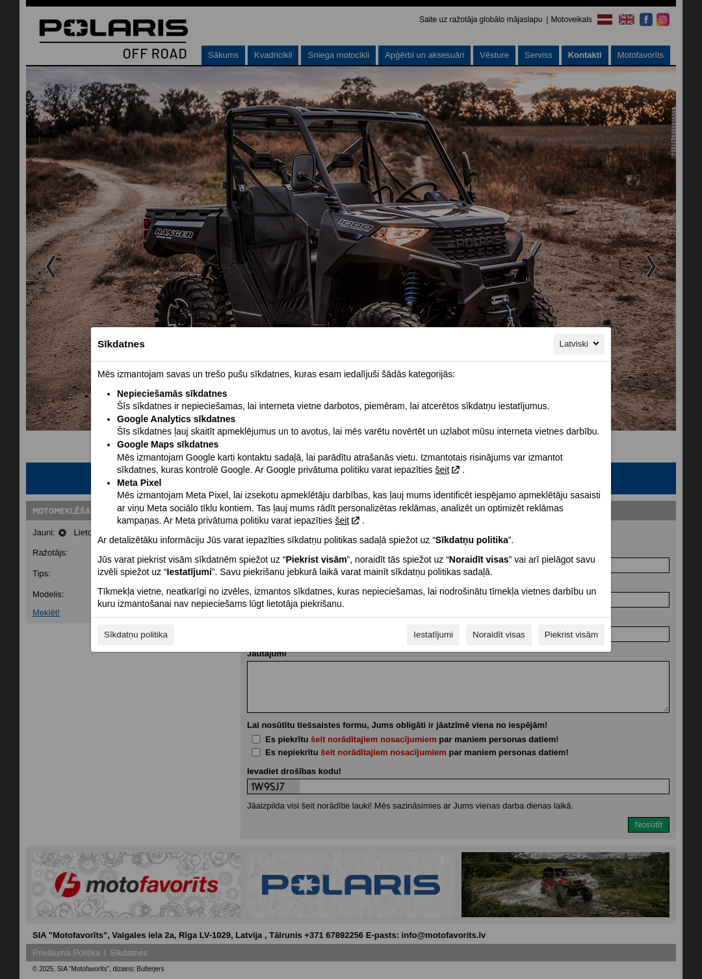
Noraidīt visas (499, 634)
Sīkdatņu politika (136, 634)
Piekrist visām (571, 634)
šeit (442, 469)
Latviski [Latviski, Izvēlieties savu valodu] (580, 343)
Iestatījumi (433, 634)
